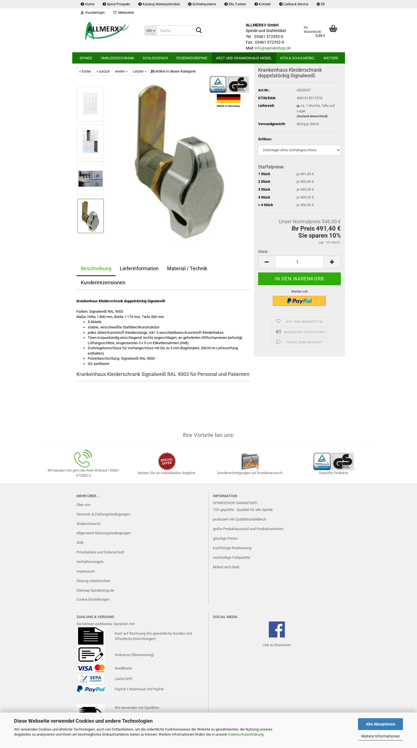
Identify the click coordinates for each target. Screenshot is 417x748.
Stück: (263, 251)
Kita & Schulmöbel (297, 58)
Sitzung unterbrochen (93, 581)
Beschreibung (96, 268)
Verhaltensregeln (89, 562)
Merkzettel (123, 13)
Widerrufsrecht (88, 524)
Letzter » (139, 71)
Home (87, 4)
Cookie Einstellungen (93, 599)
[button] (320, 4)
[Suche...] (150, 30)
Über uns (83, 505)
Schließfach (155, 58)
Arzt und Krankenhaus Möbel (244, 58)
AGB (80, 542)
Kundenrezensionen (103, 282)
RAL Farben (235, 4)
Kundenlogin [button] (93, 13)
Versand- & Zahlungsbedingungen (103, 514)
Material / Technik (187, 268)
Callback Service (293, 4)
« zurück (103, 71)
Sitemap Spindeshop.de (95, 590)
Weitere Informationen (380, 736)
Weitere (330, 58)
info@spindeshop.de (273, 48)
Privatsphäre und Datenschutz (100, 552)
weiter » (121, 71)
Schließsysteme (202, 4)
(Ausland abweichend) (312, 116)
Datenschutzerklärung (245, 734)
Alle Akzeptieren (380, 724)
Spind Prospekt (116, 4)
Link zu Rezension (276, 645)
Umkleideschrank (117, 58)
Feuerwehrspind (192, 58)
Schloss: (265, 139)
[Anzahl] (299, 262)
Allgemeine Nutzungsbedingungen (103, 533)
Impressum (85, 571)
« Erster (85, 71)
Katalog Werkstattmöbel (159, 4)
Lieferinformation (139, 268)
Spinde (86, 58)
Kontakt (262, 4)
